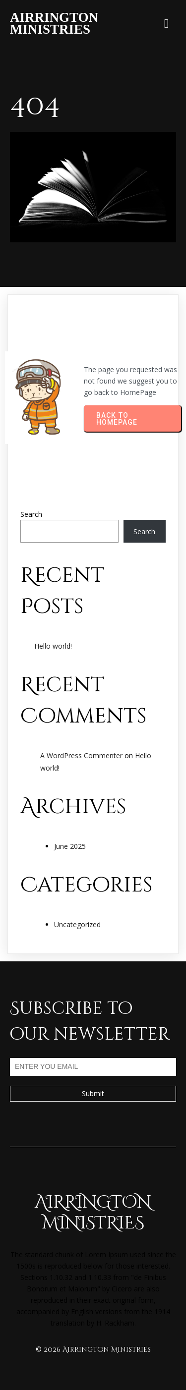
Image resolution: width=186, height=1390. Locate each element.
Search (31, 514)
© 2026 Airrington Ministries (93, 1349)
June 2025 (70, 846)
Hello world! (53, 646)
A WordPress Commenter (81, 755)
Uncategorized (77, 924)
